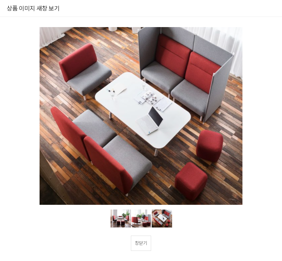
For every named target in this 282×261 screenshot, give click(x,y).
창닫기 (141, 243)
